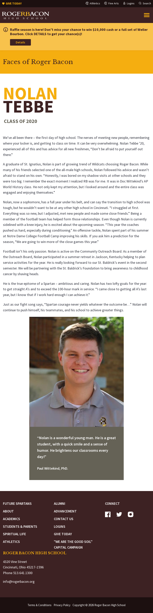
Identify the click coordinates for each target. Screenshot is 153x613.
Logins (59, 526)
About (8, 511)
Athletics (11, 541)
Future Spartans (17, 503)
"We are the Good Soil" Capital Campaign (73, 544)
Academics (11, 519)
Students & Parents (20, 526)
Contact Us (63, 519)
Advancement (65, 511)
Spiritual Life (14, 534)
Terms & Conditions (40, 605)
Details (20, 42)
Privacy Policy (62, 605)
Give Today (63, 534)
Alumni (59, 503)
